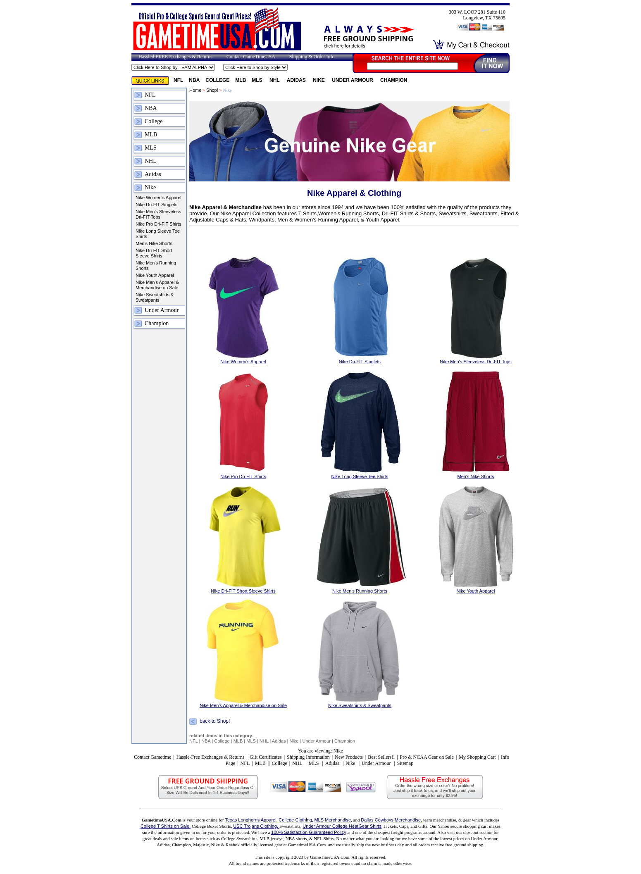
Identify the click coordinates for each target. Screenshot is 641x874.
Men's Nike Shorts (154, 243)
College (217, 80)
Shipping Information (308, 757)
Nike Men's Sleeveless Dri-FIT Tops (158, 214)
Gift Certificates (266, 757)
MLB (240, 80)
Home (195, 90)
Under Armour (353, 80)
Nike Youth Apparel (155, 275)
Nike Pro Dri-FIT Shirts (158, 223)
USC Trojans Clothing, (256, 826)
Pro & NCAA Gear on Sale (427, 757)
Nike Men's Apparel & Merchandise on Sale (157, 285)
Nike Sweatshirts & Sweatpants (155, 297)
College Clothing (295, 819)
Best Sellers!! (381, 757)
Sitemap (405, 763)
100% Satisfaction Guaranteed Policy (308, 832)
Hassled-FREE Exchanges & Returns (175, 57)
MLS (258, 80)
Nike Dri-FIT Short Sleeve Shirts (154, 253)
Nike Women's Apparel (158, 197)
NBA (194, 80)
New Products (349, 757)
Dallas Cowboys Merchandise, (391, 819)
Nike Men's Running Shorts (156, 265)
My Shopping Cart (477, 757)
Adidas (297, 80)
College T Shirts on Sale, (166, 826)
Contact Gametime (152, 757)
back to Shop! (215, 721)
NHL (275, 80)
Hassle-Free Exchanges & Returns (210, 757)
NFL (178, 80)
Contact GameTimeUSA (250, 57)
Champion (393, 80)
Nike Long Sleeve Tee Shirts (158, 234)
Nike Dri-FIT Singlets (156, 204)
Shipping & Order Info (312, 57)
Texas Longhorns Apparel (250, 819)
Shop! (212, 90)
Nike (319, 80)
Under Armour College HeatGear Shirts (342, 826)
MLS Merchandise (332, 819)
